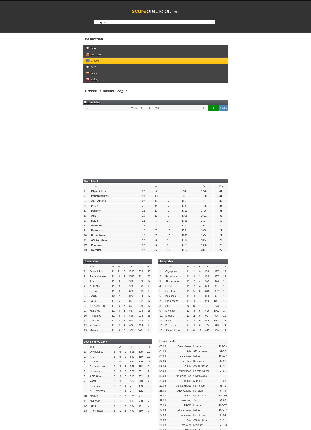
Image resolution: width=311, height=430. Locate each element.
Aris (93, 215)
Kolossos (97, 230)
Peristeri (96, 210)
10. (86, 235)
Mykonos (96, 225)
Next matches (92, 102)
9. (85, 230)
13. (86, 250)
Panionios (97, 245)
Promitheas (98, 235)
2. (85, 196)
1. (85, 191)
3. (85, 201)
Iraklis (95, 220)
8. (85, 225)
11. (86, 240)
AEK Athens (98, 201)
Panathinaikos (100, 196)
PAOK (95, 205)
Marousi (96, 250)
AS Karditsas (99, 240)
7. (85, 220)
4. (85, 205)
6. (85, 215)
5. (85, 210)
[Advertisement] (155, 142)
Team (94, 186)
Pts (221, 186)
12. (86, 245)
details (223, 107)
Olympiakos (98, 191)
